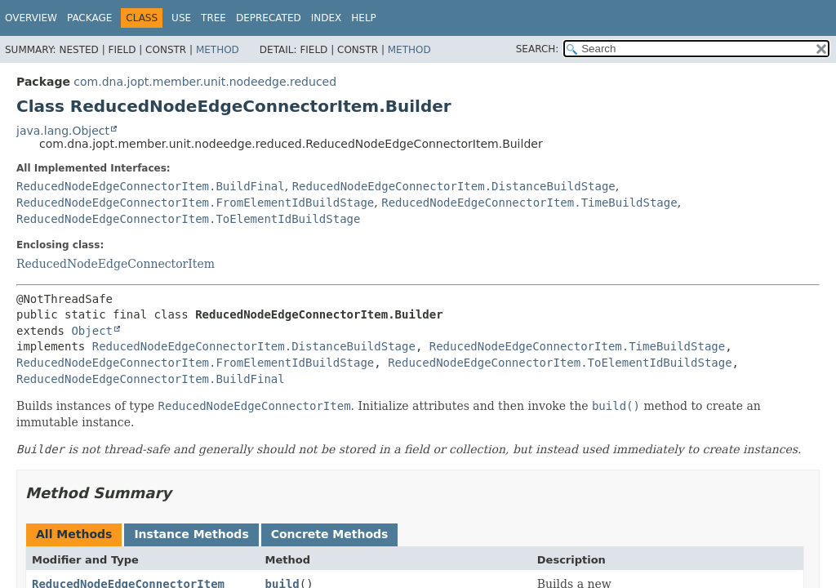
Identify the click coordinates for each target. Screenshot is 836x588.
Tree (213, 18)
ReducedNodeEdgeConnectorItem (115, 263)
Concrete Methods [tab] (330, 534)
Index (326, 18)
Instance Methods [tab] (191, 534)
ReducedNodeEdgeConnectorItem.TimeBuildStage (529, 202)
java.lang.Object (62, 130)
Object (92, 330)
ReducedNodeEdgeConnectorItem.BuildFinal (150, 186)
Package (89, 18)
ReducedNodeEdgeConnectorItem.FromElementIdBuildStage (195, 202)
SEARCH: (537, 49)
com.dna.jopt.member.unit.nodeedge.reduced (204, 81)
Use (181, 18)
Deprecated (268, 18)
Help (363, 18)
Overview (31, 18)
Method (217, 50)
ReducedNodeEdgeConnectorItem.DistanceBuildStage (454, 186)
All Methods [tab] (74, 534)
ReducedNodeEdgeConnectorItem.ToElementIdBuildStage (188, 218)
